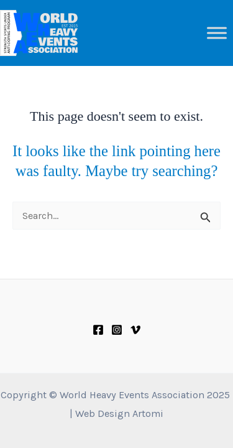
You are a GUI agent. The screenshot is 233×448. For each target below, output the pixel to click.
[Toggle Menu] (217, 33)
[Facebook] (98, 329)
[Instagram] (116, 329)
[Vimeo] (135, 329)
